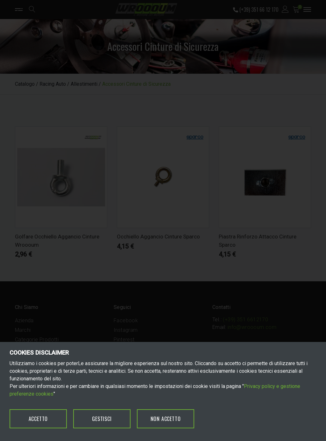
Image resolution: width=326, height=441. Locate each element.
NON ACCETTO (166, 419)
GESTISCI (101, 419)
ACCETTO (38, 419)
